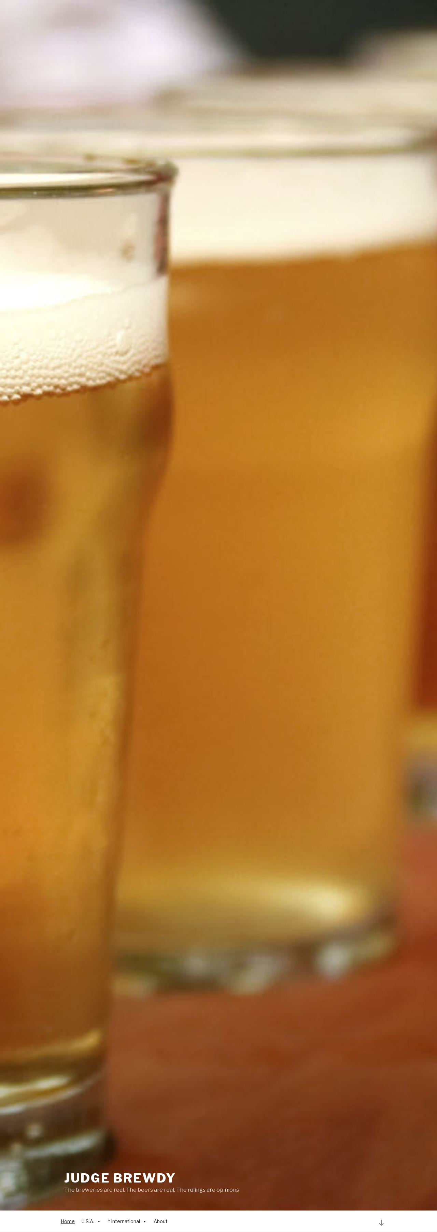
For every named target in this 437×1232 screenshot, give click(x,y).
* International (127, 1221)
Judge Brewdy (120, 1178)
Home (68, 1221)
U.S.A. (91, 1221)
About (161, 1221)
